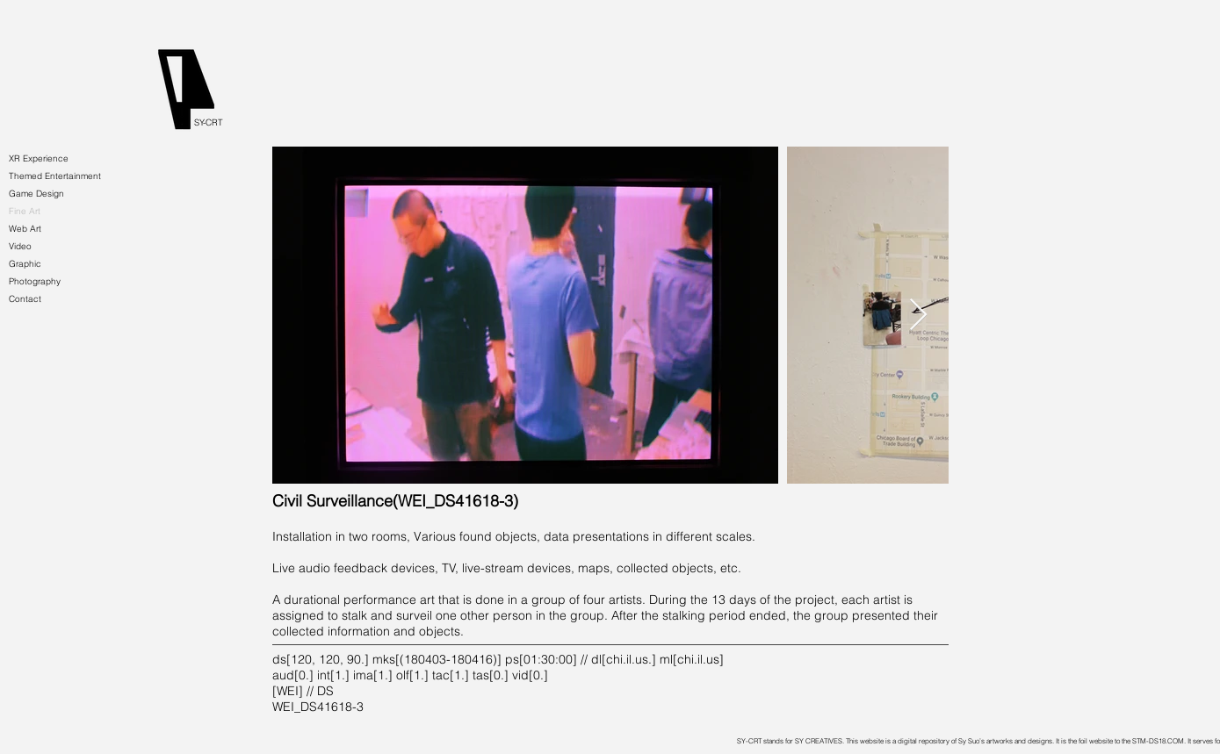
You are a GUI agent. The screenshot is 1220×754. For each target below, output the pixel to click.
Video (20, 246)
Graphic (25, 263)
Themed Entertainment (55, 176)
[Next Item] (918, 315)
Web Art (25, 228)
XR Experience (39, 158)
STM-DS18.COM (1158, 740)
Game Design (36, 193)
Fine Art (24, 211)
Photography (35, 281)
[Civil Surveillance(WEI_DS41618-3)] (395, 501)
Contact (25, 299)
